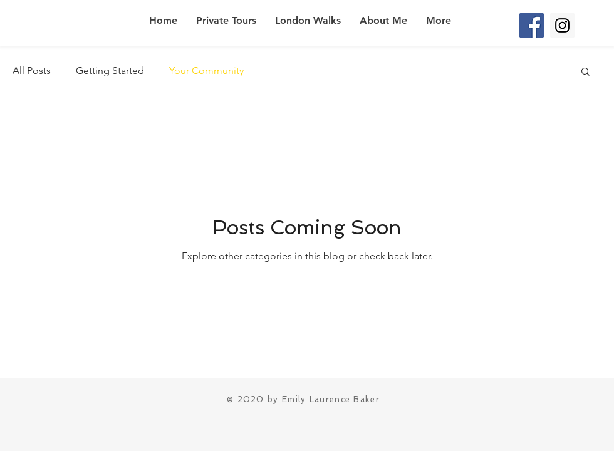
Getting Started (110, 70)
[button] (585, 72)
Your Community (206, 70)
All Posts (32, 70)
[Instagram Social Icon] (562, 25)
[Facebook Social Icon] (531, 25)
